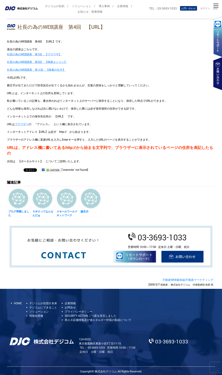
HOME (18, 303)
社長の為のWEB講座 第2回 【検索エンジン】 (37, 62)
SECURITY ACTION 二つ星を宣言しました (90, 315)
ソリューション (81, 6)
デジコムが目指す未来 (43, 303)
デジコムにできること (43, 307)
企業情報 (122, 6)
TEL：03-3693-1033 (163, 8)
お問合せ (70, 307)
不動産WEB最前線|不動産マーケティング (188, 280)
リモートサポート (217, 36)
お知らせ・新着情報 (90, 11)
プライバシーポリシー (78, 311)
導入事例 (104, 6)
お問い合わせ (188, 8)
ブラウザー (22, 124)
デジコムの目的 (54, 6)
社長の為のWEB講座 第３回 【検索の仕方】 (36, 69)
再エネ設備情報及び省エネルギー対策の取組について (98, 320)
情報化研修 (36, 315)
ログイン (205, 8)
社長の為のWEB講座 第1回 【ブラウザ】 (34, 54)
